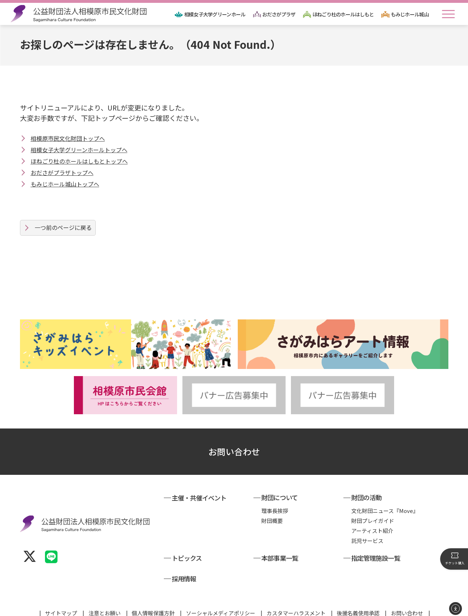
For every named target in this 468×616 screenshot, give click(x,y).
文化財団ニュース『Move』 (384, 498)
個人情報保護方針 (153, 600)
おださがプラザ (279, 14)
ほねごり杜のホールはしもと (343, 14)
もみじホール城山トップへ (65, 184)
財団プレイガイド (372, 508)
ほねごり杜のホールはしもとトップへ (79, 161)
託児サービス (367, 528)
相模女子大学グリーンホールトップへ (79, 149)
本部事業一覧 (279, 545)
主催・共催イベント (199, 485)
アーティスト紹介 (372, 518)
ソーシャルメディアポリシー (220, 600)
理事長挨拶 (274, 498)
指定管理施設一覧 (375, 545)
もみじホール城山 (410, 14)
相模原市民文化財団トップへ (68, 138)
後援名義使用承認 (358, 600)
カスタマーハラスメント (296, 600)
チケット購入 (454, 558)
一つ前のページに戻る (63, 227)
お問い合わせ (234, 439)
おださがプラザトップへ (62, 172)
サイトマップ (61, 600)
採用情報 (184, 566)
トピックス (187, 545)
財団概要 (272, 508)
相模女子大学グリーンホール (215, 14)
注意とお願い (105, 600)
